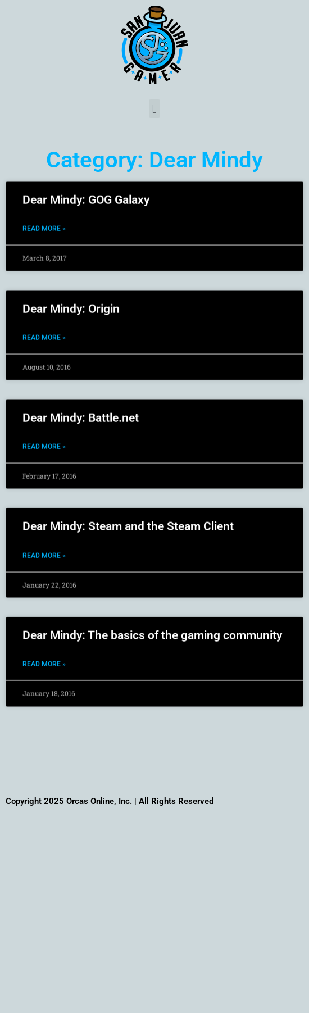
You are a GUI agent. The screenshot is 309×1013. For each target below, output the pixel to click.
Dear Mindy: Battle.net (80, 407)
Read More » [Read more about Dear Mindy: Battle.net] (44, 436)
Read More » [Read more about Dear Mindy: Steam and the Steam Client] (44, 545)
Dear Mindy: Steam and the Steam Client (128, 516)
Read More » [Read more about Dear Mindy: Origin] (44, 327)
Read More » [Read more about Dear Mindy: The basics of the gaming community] (44, 654)
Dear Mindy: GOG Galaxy (85, 190)
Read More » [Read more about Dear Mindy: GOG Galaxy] (44, 218)
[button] (154, 108)
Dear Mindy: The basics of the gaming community (152, 625)
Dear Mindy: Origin (71, 299)
